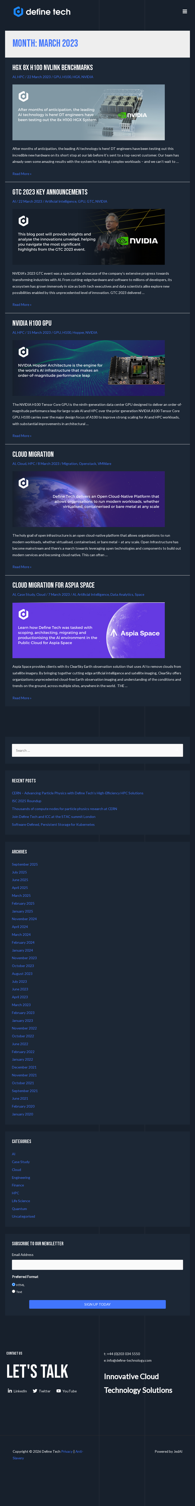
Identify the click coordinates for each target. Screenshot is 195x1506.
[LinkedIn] (17, 1391)
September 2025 (25, 864)
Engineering (21, 1177)
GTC (90, 201)
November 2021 (24, 1075)
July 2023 (19, 981)
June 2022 (20, 1044)
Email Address (23, 1254)
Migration (69, 463)
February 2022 (23, 1051)
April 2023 (20, 997)
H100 (66, 77)
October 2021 (23, 1083)
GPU (57, 77)
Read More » (21, 173)
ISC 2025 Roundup (26, 801)
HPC (20, 77)
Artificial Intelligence (60, 201)
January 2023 (22, 1020)
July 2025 (19, 872)
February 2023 (23, 1012)
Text (19, 1292)
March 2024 (21, 934)
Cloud (21, 463)
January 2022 (22, 1059)
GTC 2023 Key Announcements (50, 192)
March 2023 (21, 1005)
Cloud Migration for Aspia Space (53, 585)
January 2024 (22, 950)
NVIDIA (87, 77)
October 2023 (23, 966)
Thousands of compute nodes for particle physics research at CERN (64, 809)
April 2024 (20, 926)
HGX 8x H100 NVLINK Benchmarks (52, 67)
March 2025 (21, 895)
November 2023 (24, 958)
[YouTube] (66, 1391)
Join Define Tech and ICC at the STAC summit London (53, 816)
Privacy (67, 1451)
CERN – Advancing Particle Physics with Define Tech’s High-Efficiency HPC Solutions (77, 793)
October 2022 (23, 1036)
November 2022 (24, 1028)
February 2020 (23, 1106)
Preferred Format (25, 1276)
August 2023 (22, 973)
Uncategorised (23, 1216)
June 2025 (20, 880)
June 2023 (20, 989)
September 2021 (25, 1091)
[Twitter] (41, 1391)
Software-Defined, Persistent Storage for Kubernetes (53, 824)
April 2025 (20, 887)
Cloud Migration (33, 454)
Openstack (87, 463)
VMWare (104, 463)
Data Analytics (121, 594)
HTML (20, 1285)
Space (139, 594)
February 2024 (23, 942)
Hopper (78, 332)
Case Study (26, 594)
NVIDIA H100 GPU (32, 323)
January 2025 (22, 911)
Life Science (21, 1201)
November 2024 (24, 919)
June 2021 (20, 1098)
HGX (76, 77)
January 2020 (22, 1114)
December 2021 (24, 1067)
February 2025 (23, 903)
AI (14, 77)
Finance (18, 1185)
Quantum (19, 1208)
